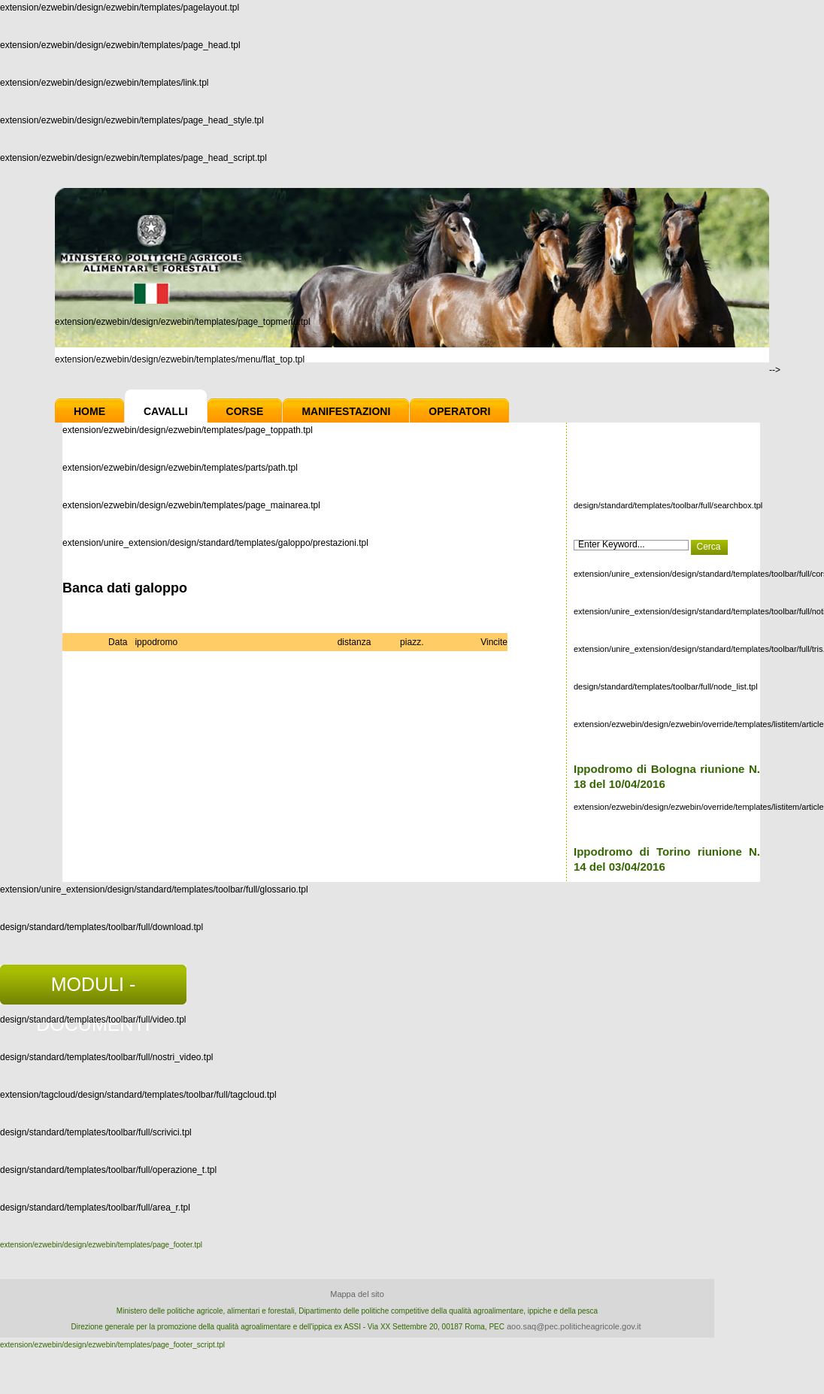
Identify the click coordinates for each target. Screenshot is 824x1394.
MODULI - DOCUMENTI (93, 989)
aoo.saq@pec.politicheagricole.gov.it (574, 1326)
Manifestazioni (345, 411)
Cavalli (166, 411)
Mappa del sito (357, 1294)
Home (89, 411)
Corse (245, 411)
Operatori (459, 411)
